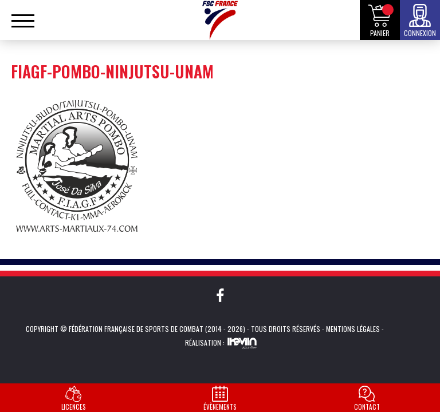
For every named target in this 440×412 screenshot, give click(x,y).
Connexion (420, 33)
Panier (380, 33)
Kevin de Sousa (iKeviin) (242, 343)
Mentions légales (353, 329)
